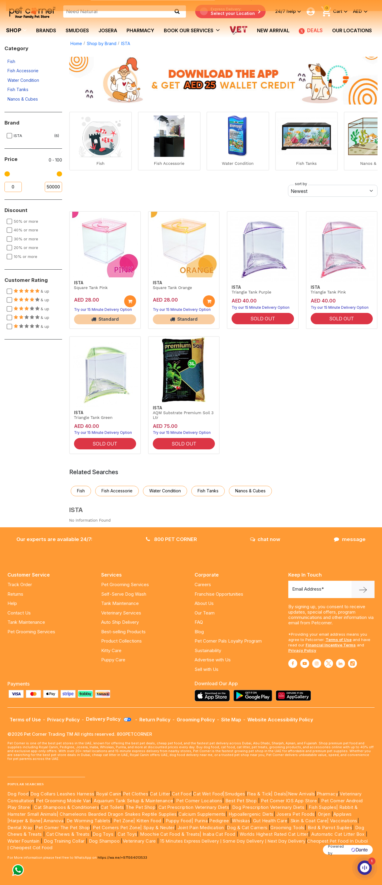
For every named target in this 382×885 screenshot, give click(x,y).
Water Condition (23, 80)
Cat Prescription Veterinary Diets (193, 807)
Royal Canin (108, 794)
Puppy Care (113, 660)
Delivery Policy (109, 719)
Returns (15, 594)
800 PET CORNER (171, 539)
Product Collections (121, 641)
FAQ (199, 622)
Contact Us (19, 613)
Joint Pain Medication (201, 827)
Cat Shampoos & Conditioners (66, 807)
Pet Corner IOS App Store (289, 800)
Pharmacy (140, 30)
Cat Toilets (112, 807)
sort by (301, 184)
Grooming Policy (196, 720)
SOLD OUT (262, 319)
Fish (11, 61)
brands (46, 30)
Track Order (19, 584)
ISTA (125, 43)
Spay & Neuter (159, 827)
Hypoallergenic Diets (251, 814)
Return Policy (154, 720)
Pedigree (219, 820)
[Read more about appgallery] (295, 695)
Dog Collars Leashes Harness (62, 794)
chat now (265, 539)
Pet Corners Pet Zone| (117, 827)
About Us (204, 603)
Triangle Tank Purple (251, 292)
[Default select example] (333, 191)
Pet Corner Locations (198, 800)
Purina (201, 820)
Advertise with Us (213, 660)
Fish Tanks (17, 89)
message (350, 539)
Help (12, 603)
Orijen (325, 814)
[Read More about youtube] (304, 663)
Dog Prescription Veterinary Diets (269, 807)
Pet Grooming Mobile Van (63, 800)
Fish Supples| (322, 807)
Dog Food (18, 794)
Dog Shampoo (104, 841)
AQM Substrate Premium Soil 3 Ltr (183, 415)
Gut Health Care (270, 820)
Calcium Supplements (202, 814)
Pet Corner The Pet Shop (62, 827)
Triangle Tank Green (93, 417)
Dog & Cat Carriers (247, 827)
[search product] (177, 11)
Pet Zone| (124, 820)
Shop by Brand (101, 43)
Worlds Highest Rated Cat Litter (273, 834)
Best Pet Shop (241, 800)
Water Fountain (24, 841)
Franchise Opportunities (219, 594)
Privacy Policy (302, 650)
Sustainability (208, 650)
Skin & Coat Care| (309, 820)
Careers (203, 584)
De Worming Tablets (88, 820)
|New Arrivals (300, 794)
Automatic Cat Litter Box (338, 834)
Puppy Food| (178, 820)
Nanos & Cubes (22, 99)
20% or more (26, 247)
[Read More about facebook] (292, 663)
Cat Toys (127, 834)
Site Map (231, 720)
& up (31, 291)
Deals (280, 794)
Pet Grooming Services (31, 631)
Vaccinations (343, 820)
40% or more (26, 230)
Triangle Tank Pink (328, 292)
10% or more (25, 256)
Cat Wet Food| (208, 794)
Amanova (54, 820)
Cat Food (182, 794)
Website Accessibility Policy (280, 720)
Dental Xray (20, 827)
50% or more (26, 221)
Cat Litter (160, 794)
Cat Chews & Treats (68, 834)
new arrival (273, 30)
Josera (107, 30)
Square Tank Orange (172, 287)
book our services (192, 30)
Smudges (77, 30)
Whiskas (241, 820)
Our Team (205, 613)
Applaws (342, 814)
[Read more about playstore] (254, 695)
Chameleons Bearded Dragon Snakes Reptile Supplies (118, 814)
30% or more (26, 238)
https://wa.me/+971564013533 (122, 857)
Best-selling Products (123, 631)
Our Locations (352, 30)
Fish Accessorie (22, 70)
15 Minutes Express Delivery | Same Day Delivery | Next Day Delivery (233, 841)
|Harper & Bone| (24, 820)
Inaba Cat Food (219, 834)
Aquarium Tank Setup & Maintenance (133, 800)
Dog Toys (103, 834)
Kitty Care (111, 650)
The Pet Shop (140, 807)
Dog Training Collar (63, 841)
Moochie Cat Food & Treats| (170, 834)
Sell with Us (206, 669)
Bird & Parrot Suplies (330, 827)
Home (76, 43)
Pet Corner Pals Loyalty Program (228, 641)
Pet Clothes (135, 794)
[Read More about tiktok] (352, 663)
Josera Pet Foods (295, 814)
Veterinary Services (121, 613)
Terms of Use (339, 639)
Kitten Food (148, 820)
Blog (199, 631)
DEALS (310, 31)
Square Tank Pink (91, 287)
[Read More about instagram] (316, 663)
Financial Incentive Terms (331, 645)
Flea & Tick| (260, 794)
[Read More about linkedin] (340, 663)
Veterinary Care (140, 841)
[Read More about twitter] (328, 663)
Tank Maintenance (26, 622)
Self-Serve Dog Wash (123, 594)
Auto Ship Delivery (120, 622)
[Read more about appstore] (214, 695)
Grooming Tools (287, 827)
